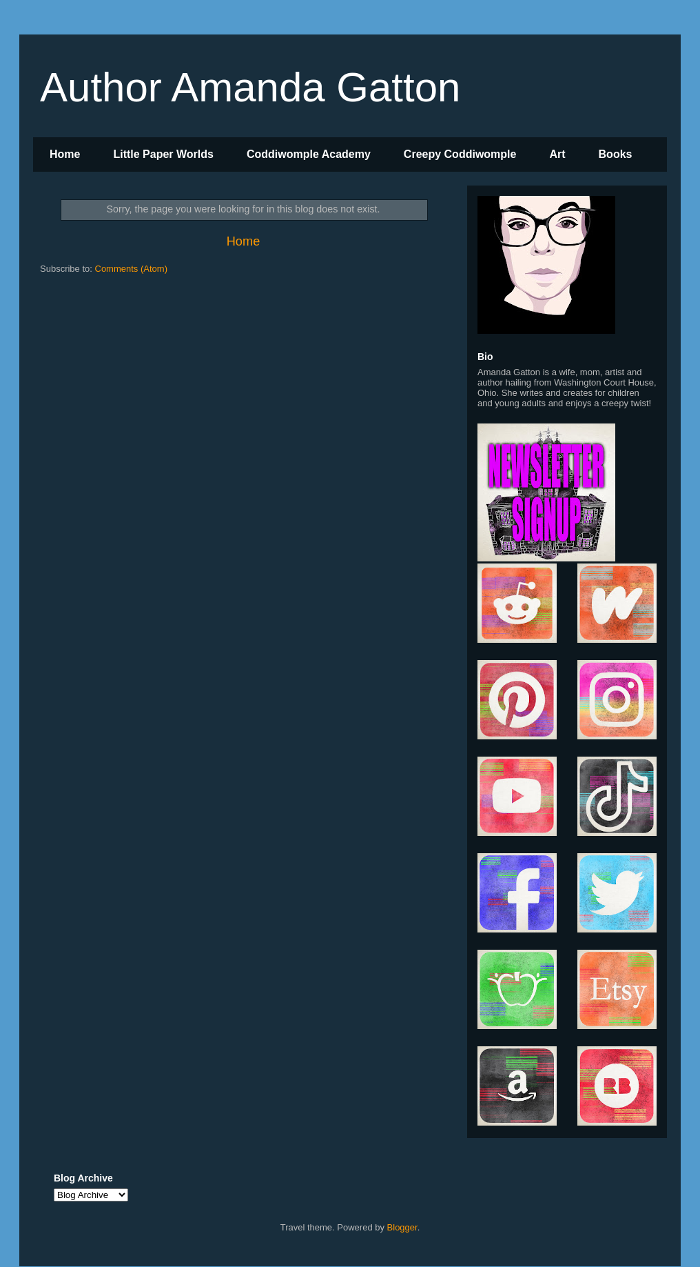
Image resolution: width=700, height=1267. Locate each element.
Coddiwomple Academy (309, 154)
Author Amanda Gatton (250, 87)
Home (65, 154)
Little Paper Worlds (163, 154)
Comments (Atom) (131, 268)
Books (615, 154)
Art (557, 154)
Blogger (402, 1227)
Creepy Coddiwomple (460, 154)
